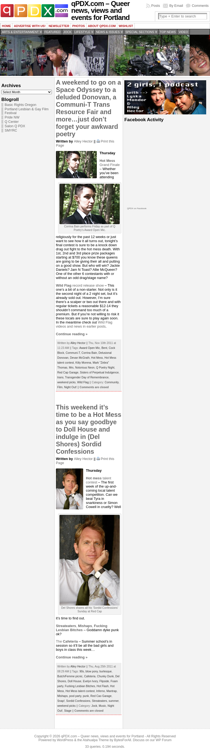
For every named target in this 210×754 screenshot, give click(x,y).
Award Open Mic (89, 347)
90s (81, 671)
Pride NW (12, 117)
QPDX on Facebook (136, 208)
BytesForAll (122, 740)
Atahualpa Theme (96, 740)
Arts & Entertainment (20, 32)
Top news (168, 32)
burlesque (106, 671)
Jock (67, 32)
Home (6, 26)
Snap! (61, 700)
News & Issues (108, 32)
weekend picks (66, 382)
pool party (75, 695)
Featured (52, 32)
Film (59, 387)
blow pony (92, 671)
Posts (155, 6)
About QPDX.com (102, 26)
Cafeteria (89, 676)
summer (113, 700)
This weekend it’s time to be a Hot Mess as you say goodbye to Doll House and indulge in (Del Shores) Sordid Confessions (88, 429)
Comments (200, 6)
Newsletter (59, 26)
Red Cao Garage (101, 695)
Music (102, 705)
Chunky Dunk (105, 676)
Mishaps (62, 695)
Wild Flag (83, 382)
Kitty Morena (83, 362)
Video (183, 32)
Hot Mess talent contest (80, 691)
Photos (78, 26)
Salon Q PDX (15, 126)
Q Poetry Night (105, 367)
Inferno (100, 691)
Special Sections (139, 32)
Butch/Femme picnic (70, 676)
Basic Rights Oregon (20, 105)
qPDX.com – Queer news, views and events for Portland (102, 736)
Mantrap (111, 691)
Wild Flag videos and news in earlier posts (84, 324)
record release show (80, 285)
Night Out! (70, 387)
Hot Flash (103, 686)
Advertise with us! (30, 26)
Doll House (74, 681)
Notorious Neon (84, 367)
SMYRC (11, 130)
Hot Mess (97, 357)
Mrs (71, 367)
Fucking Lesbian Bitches (80, 686)
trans (60, 377)
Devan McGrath (80, 357)
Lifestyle (82, 32)
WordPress (65, 740)
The (67, 641)
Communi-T (73, 352)
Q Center (12, 122)
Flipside (104, 681)
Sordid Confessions (78, 700)
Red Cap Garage (67, 372)
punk (86, 695)
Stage (67, 710)
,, (81, 628)
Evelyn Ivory (90, 681)
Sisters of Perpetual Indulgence (99, 372)
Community (112, 382)
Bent (104, 347)
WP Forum (164, 740)
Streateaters (99, 700)
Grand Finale (110, 163)
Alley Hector (83, 141)
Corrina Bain (89, 352)
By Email (176, 6)
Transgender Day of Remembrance (87, 377)
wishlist (126, 26)
